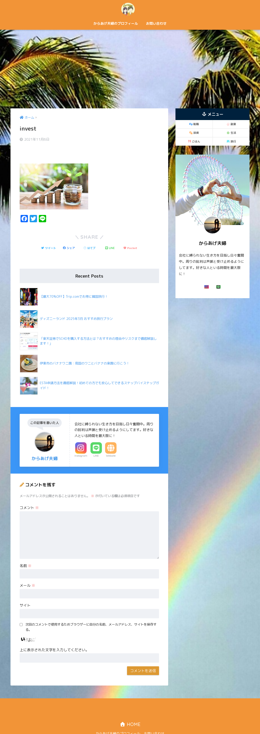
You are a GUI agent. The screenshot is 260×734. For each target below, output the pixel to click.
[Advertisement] (130, 69)
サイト (25, 592)
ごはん (194, 141)
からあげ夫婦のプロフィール (115, 23)
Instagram (80, 443)
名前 (26, 553)
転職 (194, 124)
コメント (29, 495)
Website (111, 443)
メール (27, 572)
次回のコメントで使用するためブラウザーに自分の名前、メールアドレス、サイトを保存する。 (91, 614)
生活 (231, 132)
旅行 (231, 141)
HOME (130, 712)
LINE (96, 443)
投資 (194, 132)
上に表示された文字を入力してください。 (54, 637)
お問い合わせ (156, 23)
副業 (231, 124)
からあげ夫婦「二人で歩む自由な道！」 (130, 8)
